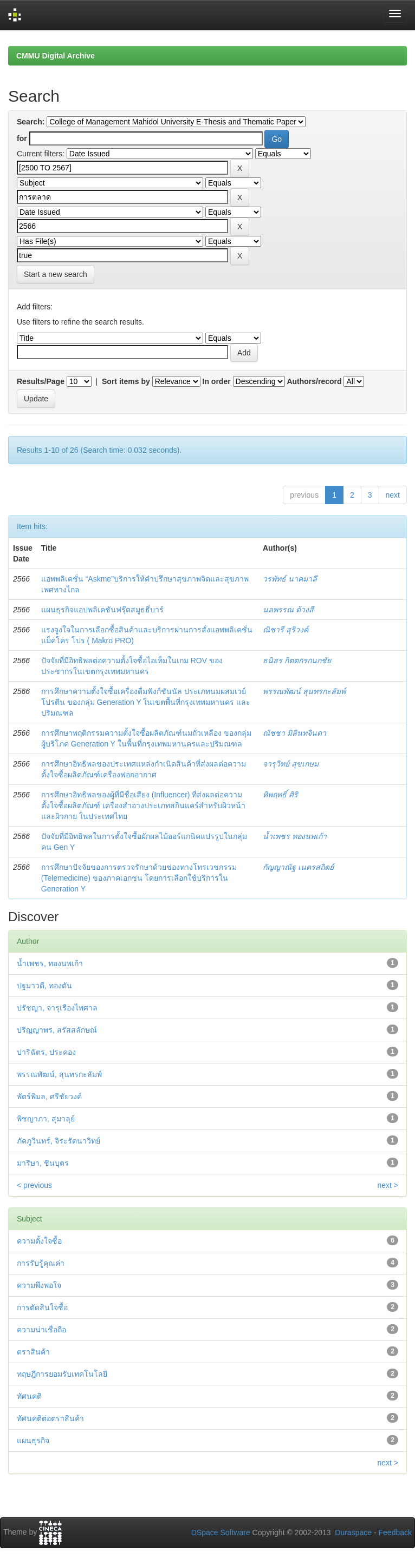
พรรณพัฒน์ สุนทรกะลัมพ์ (304, 691)
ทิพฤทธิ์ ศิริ (280, 794)
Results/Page (40, 381)
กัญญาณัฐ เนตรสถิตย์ (298, 867)
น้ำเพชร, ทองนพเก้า (50, 963)
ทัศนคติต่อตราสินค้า (50, 1418)
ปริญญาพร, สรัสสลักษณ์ (57, 1030)
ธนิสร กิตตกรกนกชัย (297, 660)
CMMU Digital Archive (55, 55)
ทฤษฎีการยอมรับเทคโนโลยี (62, 1374)
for (22, 138)
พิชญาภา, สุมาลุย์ (46, 1118)
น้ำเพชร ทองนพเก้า (295, 836)
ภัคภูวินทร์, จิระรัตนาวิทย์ (58, 1141)
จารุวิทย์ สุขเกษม (291, 763)
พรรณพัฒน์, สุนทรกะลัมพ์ (59, 1074)
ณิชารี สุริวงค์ (285, 629)
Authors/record (314, 381)
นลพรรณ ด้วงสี (288, 609)
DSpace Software (220, 1532)
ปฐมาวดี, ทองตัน (44, 985)
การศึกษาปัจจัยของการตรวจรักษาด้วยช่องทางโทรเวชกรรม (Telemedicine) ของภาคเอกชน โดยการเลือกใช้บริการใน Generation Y (139, 878)
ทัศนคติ (29, 1396)
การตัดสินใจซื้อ (42, 1307)
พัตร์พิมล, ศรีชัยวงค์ (49, 1096)
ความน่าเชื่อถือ (41, 1329)
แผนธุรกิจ (33, 1440)
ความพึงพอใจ (39, 1285)
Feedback (395, 1532)
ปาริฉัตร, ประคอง (46, 1052)
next (393, 495)
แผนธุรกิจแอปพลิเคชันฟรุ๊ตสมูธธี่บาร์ (102, 609)
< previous (34, 1185)
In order (217, 381)
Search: (30, 121)
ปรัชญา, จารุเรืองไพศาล (57, 1007)
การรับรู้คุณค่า (40, 1263)
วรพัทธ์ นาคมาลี (290, 578)
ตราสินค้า (33, 1351)
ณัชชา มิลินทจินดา (294, 733)
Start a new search (55, 274)
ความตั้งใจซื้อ (39, 1241)
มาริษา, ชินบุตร (43, 1163)
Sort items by (126, 381)
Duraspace (353, 1532)
